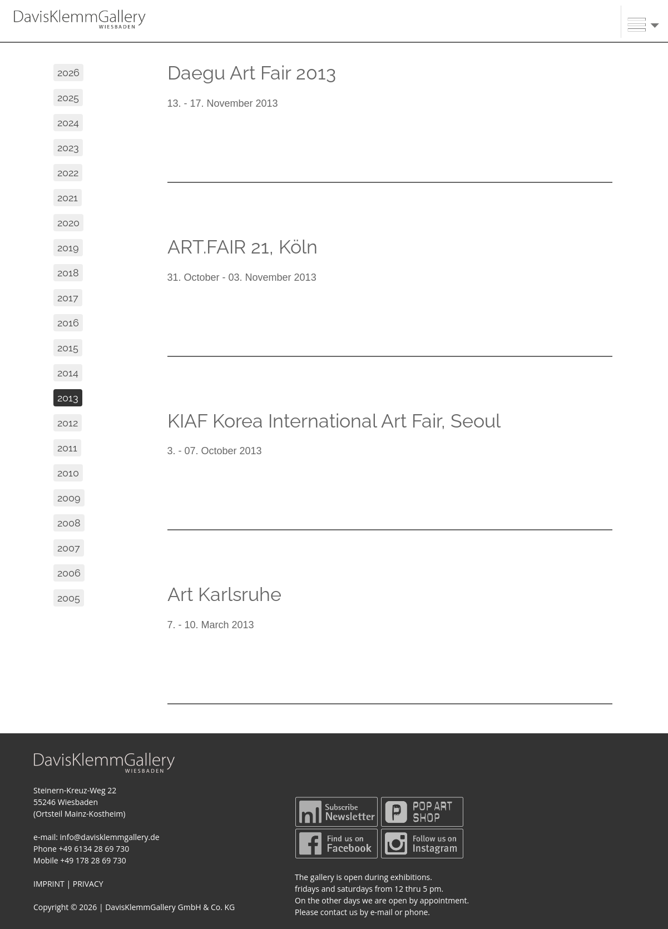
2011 (67, 448)
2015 (67, 348)
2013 (67, 398)
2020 (68, 222)
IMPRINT (49, 883)
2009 (69, 498)
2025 (68, 97)
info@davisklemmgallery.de (110, 837)
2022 (67, 172)
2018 (68, 273)
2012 (67, 423)
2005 (68, 598)
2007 (68, 548)
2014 (67, 373)
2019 (68, 248)
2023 (68, 147)
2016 (68, 323)
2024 (68, 122)
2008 (69, 523)
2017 (67, 298)
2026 (68, 72)
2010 (68, 473)
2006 (69, 573)
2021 (67, 197)
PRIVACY (88, 883)
